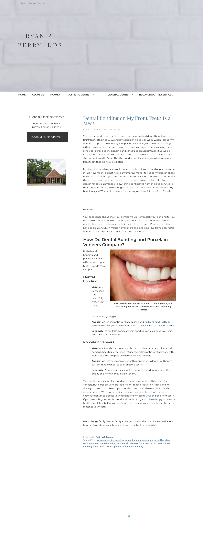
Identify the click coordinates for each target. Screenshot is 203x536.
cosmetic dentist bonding (110, 440)
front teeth (144, 443)
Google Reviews (92, 502)
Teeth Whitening (104, 437)
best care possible (146, 425)
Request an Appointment (48, 137)
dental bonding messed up (139, 440)
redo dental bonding (132, 446)
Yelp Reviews (112, 502)
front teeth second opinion (107, 446)
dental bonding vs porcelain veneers (119, 443)
